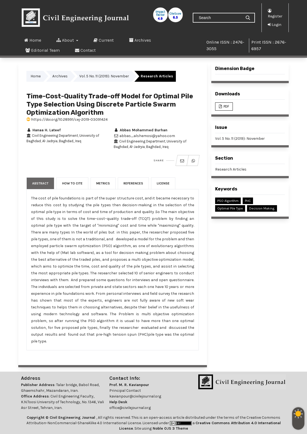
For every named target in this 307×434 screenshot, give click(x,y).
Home (32, 40)
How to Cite (72, 183)
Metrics (103, 183)
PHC (248, 201)
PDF (226, 106)
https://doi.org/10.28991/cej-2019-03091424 (67, 119)
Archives (140, 40)
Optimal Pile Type (230, 208)
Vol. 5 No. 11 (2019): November (104, 76)
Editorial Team (42, 50)
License (163, 183)
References (133, 183)
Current (104, 40)
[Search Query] (219, 17)
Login (274, 24)
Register (275, 13)
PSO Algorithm (228, 201)
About (65, 40)
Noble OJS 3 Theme (170, 428)
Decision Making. (262, 208)
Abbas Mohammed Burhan (140, 130)
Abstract (40, 183)
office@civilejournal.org (130, 407)
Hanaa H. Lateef (43, 130)
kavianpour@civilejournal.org (135, 396)
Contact (85, 50)
